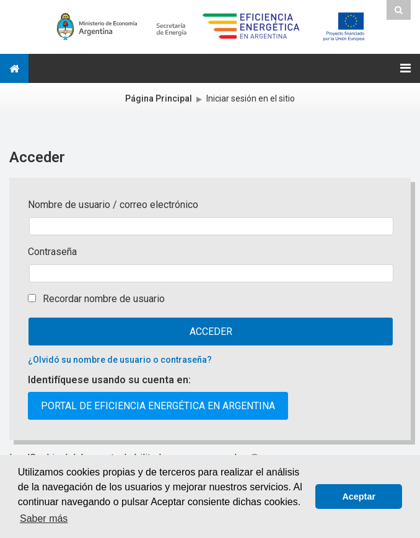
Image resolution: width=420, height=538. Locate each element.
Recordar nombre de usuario (104, 299)
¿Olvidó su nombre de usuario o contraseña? (120, 360)
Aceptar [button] (358, 496)
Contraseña (52, 252)
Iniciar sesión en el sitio (250, 98)
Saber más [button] (44, 518)
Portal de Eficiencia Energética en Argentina (158, 406)
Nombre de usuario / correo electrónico (113, 204)
